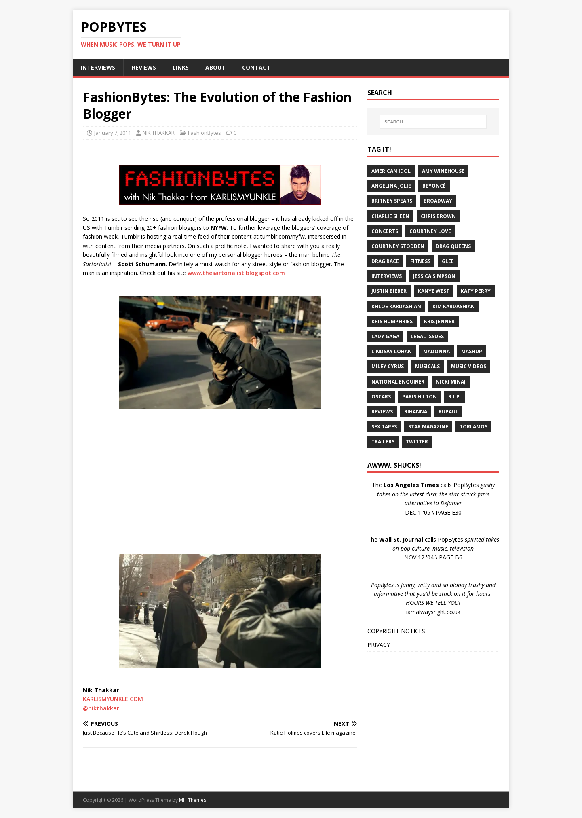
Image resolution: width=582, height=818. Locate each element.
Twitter (417, 441)
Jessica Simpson (434, 276)
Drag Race (385, 261)
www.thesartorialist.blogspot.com (236, 273)
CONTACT (256, 67)
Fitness (420, 261)
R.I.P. (454, 396)
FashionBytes (204, 132)
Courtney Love (430, 231)
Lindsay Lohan (391, 351)
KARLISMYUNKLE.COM (113, 699)
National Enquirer (397, 381)
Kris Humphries (392, 321)
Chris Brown (438, 216)
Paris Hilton (419, 396)
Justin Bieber (389, 291)
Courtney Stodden (397, 246)
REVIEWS (144, 67)
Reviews (382, 411)
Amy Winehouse (443, 170)
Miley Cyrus (387, 366)
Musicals (427, 366)
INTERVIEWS (98, 67)
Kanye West (433, 291)
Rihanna (415, 411)
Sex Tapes (384, 426)
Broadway (438, 200)
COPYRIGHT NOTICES (396, 631)
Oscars (381, 396)
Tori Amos (473, 426)
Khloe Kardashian (396, 306)
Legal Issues (427, 336)
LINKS (181, 67)
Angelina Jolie (391, 185)
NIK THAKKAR (159, 132)
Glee (448, 261)
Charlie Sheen (390, 216)
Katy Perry (476, 291)
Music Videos (468, 366)
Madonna (436, 351)
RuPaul (448, 411)
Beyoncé (434, 185)
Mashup (471, 351)
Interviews (386, 276)
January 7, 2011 (112, 132)
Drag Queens (453, 246)
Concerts (384, 231)
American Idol (391, 170)
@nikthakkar (101, 708)
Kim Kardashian (453, 306)
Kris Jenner (439, 321)
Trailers (382, 441)
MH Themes (192, 800)
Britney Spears (391, 200)
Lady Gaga (385, 336)
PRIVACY (378, 644)
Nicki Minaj (451, 381)
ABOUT (215, 67)
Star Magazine (428, 426)
